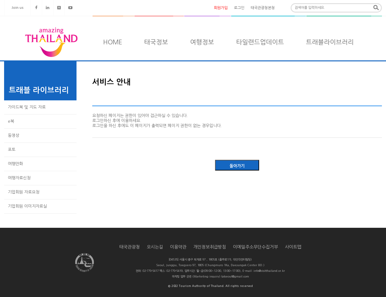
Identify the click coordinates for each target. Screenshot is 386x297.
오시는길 (155, 247)
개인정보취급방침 (209, 247)
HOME (112, 42)
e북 (11, 121)
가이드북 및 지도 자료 (27, 107)
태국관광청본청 (263, 8)
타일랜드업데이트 (260, 42)
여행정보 (202, 42)
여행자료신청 (19, 178)
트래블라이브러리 (330, 42)
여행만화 (15, 164)
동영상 (13, 135)
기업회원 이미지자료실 (27, 206)
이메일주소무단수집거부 (255, 247)
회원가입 (221, 8)
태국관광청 (129, 247)
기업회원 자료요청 (23, 192)
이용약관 (178, 247)
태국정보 (156, 42)
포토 (11, 150)
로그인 (239, 8)
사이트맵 (293, 247)
